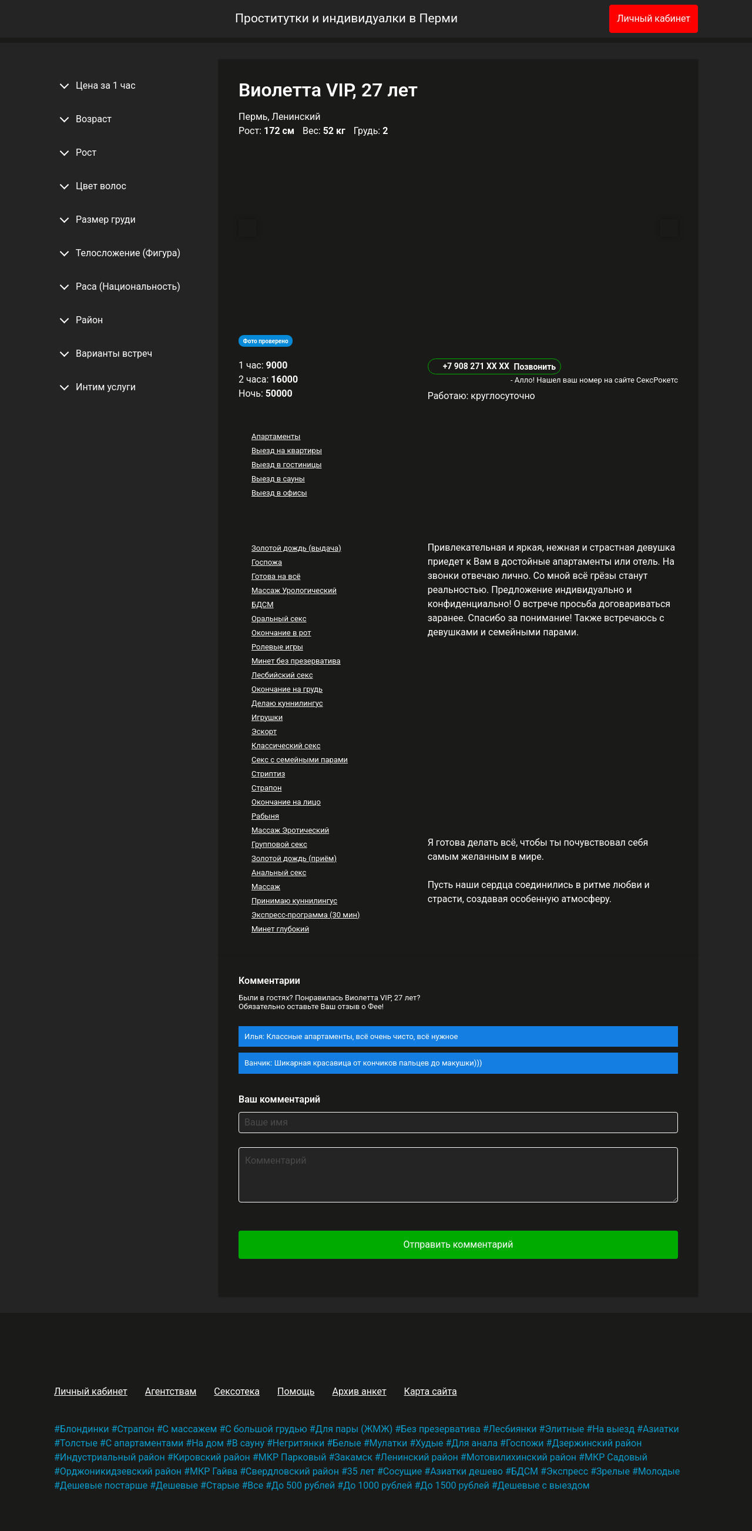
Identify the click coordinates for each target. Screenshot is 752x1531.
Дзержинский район (597, 1443)
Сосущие (402, 1471)
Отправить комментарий (458, 1244)
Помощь (295, 1391)
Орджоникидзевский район (121, 1471)
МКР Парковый (292, 1457)
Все (255, 1485)
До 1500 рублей (454, 1485)
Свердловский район (292, 1471)
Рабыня (265, 816)
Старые (223, 1485)
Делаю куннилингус (287, 703)
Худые (429, 1443)
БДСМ (262, 604)
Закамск (353, 1457)
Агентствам (171, 1391)
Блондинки (84, 1429)
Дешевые (177, 1485)
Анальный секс (278, 872)
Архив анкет (359, 1391)
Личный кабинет (653, 18)
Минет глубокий (280, 928)
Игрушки (267, 717)
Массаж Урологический (294, 590)
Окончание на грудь (287, 689)
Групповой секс (279, 844)
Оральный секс (279, 618)
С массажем (190, 1429)
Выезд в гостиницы (286, 464)
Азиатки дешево (466, 1471)
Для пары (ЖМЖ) (354, 1429)
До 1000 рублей (377, 1485)
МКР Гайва (213, 1471)
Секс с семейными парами (299, 759)
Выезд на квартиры (286, 450)
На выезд (613, 1429)
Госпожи (525, 1443)
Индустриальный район (112, 1457)
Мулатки (389, 1443)
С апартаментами (145, 1443)
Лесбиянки (513, 1429)
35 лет (361, 1471)
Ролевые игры (277, 646)
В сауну (248, 1443)
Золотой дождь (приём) (294, 858)
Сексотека (237, 1391)
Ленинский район (419, 1457)
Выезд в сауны (278, 478)
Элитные (564, 1429)
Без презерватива (440, 1429)
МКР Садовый (616, 1457)
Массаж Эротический (290, 830)
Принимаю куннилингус (294, 900)
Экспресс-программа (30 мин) (305, 914)
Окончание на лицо (286, 802)
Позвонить (534, 366)
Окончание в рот (281, 632)
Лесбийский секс (282, 675)
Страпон (266, 787)
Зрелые (613, 1471)
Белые (347, 1443)
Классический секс (286, 745)
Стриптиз (268, 773)
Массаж (265, 886)
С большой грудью (266, 1429)
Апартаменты (275, 436)
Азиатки (661, 1429)
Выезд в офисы (279, 492)
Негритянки (298, 1443)
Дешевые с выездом (544, 1485)
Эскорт (264, 731)
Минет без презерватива (296, 660)
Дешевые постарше (103, 1485)
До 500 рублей (303, 1485)
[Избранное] (581, 18)
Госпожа (266, 562)
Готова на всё (275, 576)
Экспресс (567, 1471)
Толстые (79, 1443)
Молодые (659, 1471)
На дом (208, 1443)
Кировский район (211, 1457)
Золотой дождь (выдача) (296, 548)
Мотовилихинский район (521, 1457)
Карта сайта (430, 1391)
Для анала (474, 1443)
